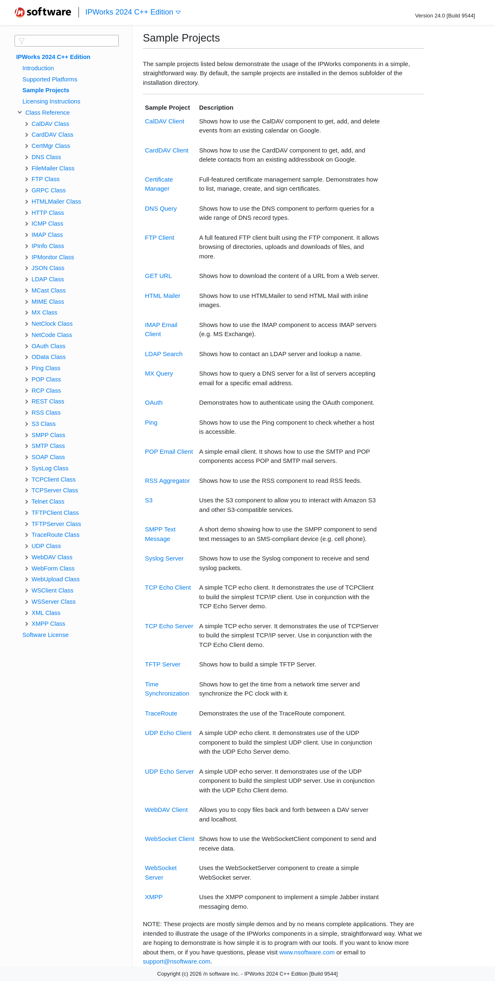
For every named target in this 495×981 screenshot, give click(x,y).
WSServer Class (54, 601)
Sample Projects (45, 90)
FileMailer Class (53, 168)
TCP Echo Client (168, 587)
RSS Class (46, 412)
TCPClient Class (54, 479)
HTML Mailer (162, 295)
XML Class (46, 613)
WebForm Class (53, 568)
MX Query (159, 373)
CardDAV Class (52, 134)
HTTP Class (48, 212)
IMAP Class (47, 234)
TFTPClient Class (55, 512)
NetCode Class (52, 335)
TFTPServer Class (56, 524)
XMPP (154, 896)
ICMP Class (47, 223)
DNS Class (46, 157)
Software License (45, 635)
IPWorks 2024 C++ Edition (133, 12)
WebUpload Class (56, 579)
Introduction (38, 68)
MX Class (44, 312)
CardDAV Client (167, 150)
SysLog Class (50, 468)
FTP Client (159, 237)
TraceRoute (161, 713)
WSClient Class (53, 590)
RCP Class (46, 390)
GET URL (158, 275)
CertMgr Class (51, 146)
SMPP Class (48, 435)
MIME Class (48, 301)
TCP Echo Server (169, 625)
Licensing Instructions (51, 101)
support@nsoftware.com (177, 961)
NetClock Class (52, 323)
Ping (151, 422)
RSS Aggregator (167, 480)
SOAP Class (48, 457)
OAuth (154, 402)
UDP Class (46, 546)
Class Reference (46, 112)
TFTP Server (163, 664)
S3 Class (44, 423)
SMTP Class (48, 446)
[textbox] (67, 41)
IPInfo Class (48, 246)
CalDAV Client (164, 121)
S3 (148, 500)
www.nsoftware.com (307, 952)
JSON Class (48, 268)
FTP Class (45, 179)
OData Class (49, 357)
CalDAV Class (50, 123)
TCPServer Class (55, 490)
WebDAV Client (166, 809)
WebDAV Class (52, 557)
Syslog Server (164, 558)
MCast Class (49, 290)
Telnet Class (48, 501)
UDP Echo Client (168, 732)
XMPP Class (48, 623)
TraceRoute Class (56, 534)
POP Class (46, 379)
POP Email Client (169, 451)
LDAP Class (48, 279)
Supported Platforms (49, 79)
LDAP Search (164, 353)
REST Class (48, 401)
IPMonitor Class (53, 257)
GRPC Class (49, 190)
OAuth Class (48, 346)
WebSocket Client (169, 838)
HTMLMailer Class (56, 201)
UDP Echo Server (169, 771)
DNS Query (161, 208)
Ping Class (46, 368)
